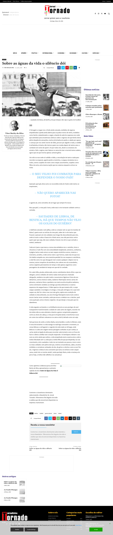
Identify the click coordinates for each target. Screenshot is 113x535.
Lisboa (54, 413)
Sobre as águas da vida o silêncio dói (40, 449)
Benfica (36, 413)
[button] (109, 14)
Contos (4, 59)
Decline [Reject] (17, 529)
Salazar (59, 413)
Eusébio (41, 413)
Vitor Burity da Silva (9, 67)
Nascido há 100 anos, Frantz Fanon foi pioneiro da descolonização (93, 97)
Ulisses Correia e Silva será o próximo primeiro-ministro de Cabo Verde (93, 173)
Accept (96, 529)
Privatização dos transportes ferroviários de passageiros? (91, 125)
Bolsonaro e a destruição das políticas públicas (94, 516)
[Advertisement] (56, 37)
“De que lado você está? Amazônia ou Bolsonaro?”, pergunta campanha (93, 144)
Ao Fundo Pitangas (10, 490)
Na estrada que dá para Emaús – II (93, 162)
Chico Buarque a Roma (93, 114)
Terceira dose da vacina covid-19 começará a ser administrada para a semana (93, 154)
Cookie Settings (31, 529)
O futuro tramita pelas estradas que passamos (93, 106)
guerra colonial (48, 413)
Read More (79, 525)
